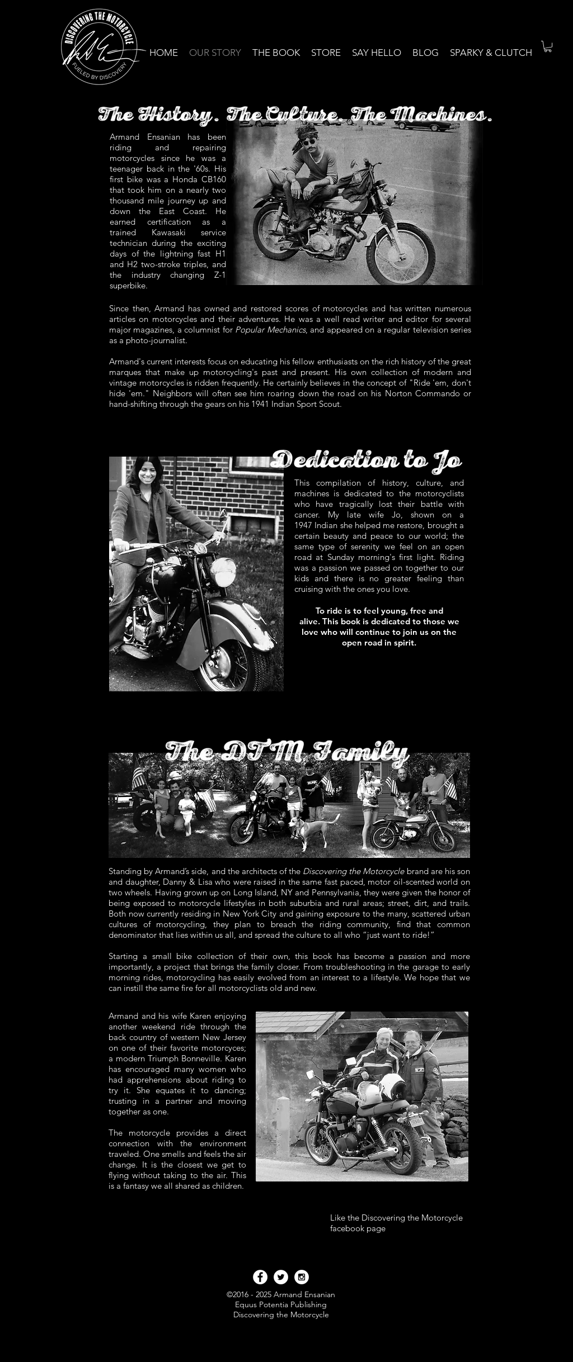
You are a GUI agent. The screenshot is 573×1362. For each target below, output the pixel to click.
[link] (548, 46)
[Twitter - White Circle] (281, 1277)
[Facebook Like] (351, 1241)
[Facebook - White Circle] (260, 1277)
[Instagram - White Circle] (301, 1277)
